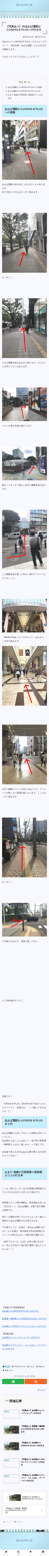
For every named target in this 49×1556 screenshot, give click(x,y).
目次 (21, 82)
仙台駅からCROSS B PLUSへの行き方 (20, 1311)
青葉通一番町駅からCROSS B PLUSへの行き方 (24, 1319)
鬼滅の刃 (40, 1366)
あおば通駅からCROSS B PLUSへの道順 (25, 87)
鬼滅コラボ (8, 1370)
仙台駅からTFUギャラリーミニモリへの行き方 (24, 1326)
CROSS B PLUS (18, 1366)
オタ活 (6, 1366)
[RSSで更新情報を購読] (36, 1381)
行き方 (31, 1366)
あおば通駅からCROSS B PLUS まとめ (24, 91)
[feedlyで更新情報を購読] (13, 1381)
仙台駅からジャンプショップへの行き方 (21, 1337)
